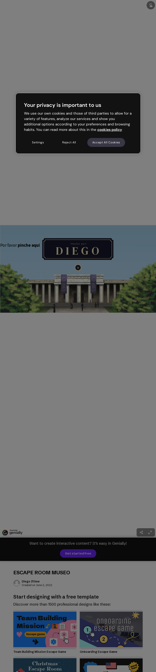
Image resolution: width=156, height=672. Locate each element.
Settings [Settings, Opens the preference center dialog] (38, 142)
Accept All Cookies (106, 142)
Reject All (69, 142)
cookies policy (109, 129)
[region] (78, 123)
